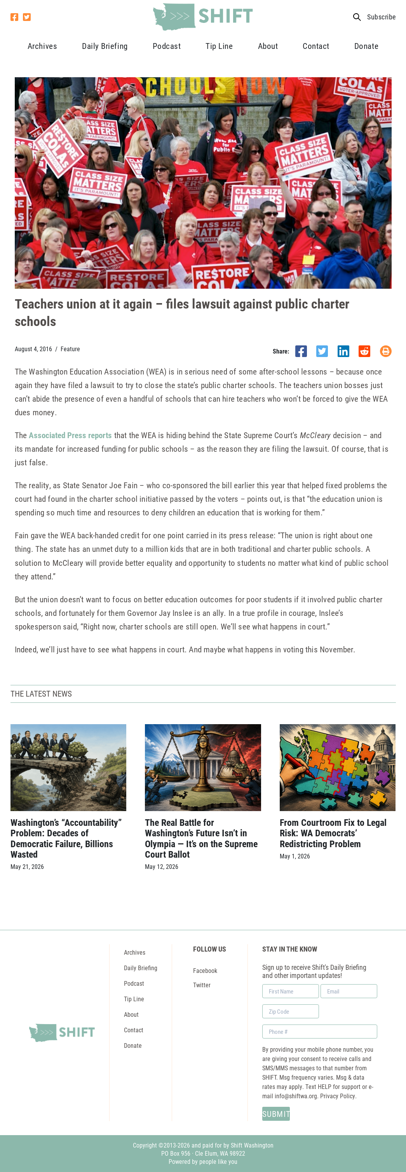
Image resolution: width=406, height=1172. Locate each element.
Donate (366, 45)
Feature (70, 349)
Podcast (167, 45)
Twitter (202, 984)
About (268, 45)
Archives (42, 45)
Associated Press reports (70, 435)
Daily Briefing (104, 45)
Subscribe (381, 16)
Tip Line (219, 45)
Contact (316, 45)
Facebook (205, 970)
